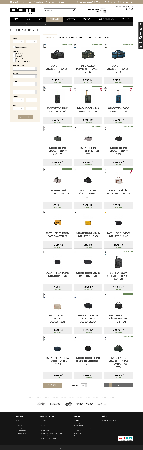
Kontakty (50, 2)
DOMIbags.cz (15, 24)
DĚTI (40, 19)
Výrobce (16, 51)
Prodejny (38, 2)
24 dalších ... (52, 385)
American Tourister (23, 61)
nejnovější (50, 37)
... (126, 385)
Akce (15, 81)
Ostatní (19, 56)
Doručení (15, 2)
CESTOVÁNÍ (54, 19)
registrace (126, 6)
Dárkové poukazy (106, 19)
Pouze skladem (21, 47)
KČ (127, 9)
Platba (27, 2)
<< (106, 385)
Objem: (15, 97)
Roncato (19, 53)
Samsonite (20, 58)
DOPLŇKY (86, 19)
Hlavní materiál (19, 65)
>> (130, 385)
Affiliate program (23, 433)
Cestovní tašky (32, 24)
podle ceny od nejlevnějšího (70, 37)
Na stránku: (76, 385)
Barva (15, 73)
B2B (61, 2)
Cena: (15, 38)
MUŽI (28, 19)
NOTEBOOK (71, 19)
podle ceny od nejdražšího (98, 37)
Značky (125, 19)
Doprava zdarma (19, 89)
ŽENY (16, 19)
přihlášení (119, 6)
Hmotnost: (17, 105)
